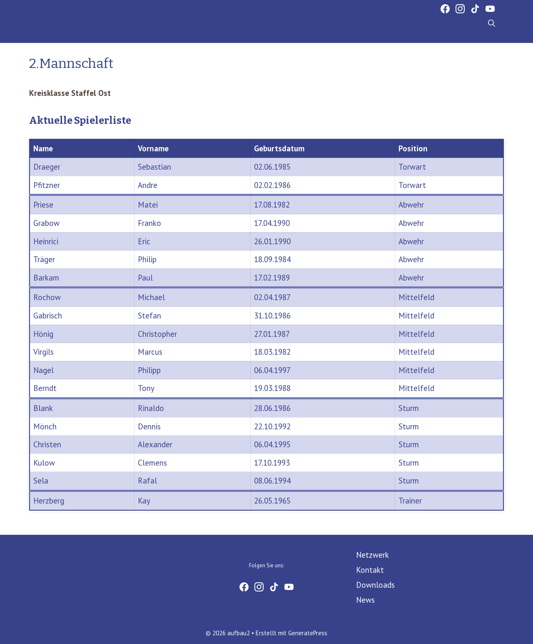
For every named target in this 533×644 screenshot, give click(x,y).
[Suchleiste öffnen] (491, 23)
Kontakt (370, 570)
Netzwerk (372, 555)
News (365, 600)
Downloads (375, 585)
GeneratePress (307, 633)
